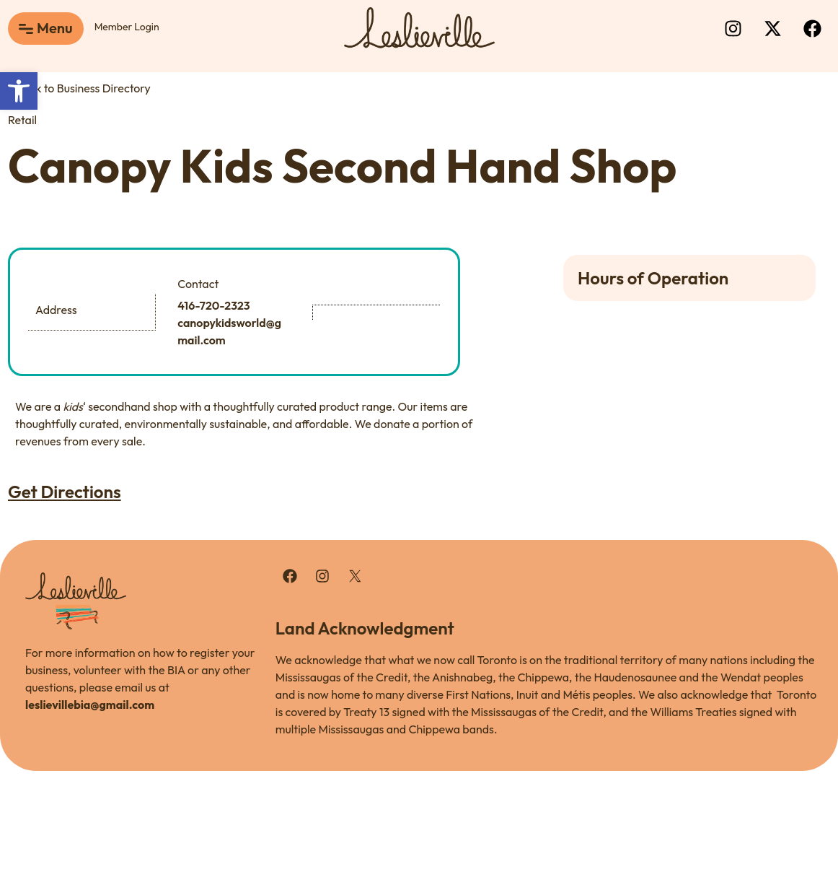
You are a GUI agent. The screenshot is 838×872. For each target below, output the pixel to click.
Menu (55, 28)
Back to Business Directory (79, 88)
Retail (22, 120)
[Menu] (26, 29)
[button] (19, 91)
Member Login (126, 26)
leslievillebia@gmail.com (89, 704)
